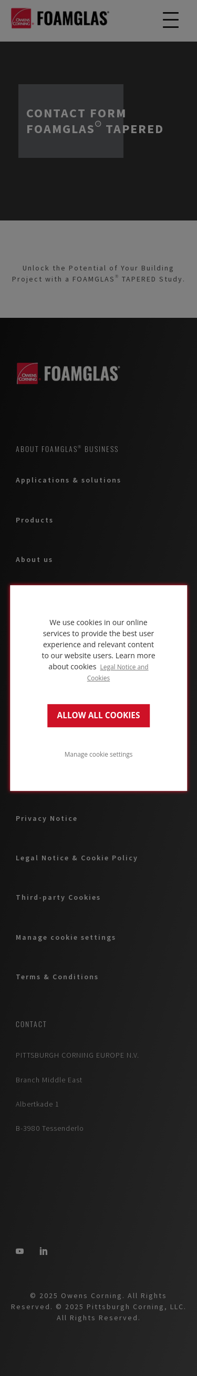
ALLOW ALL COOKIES (98, 715)
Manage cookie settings (99, 754)
